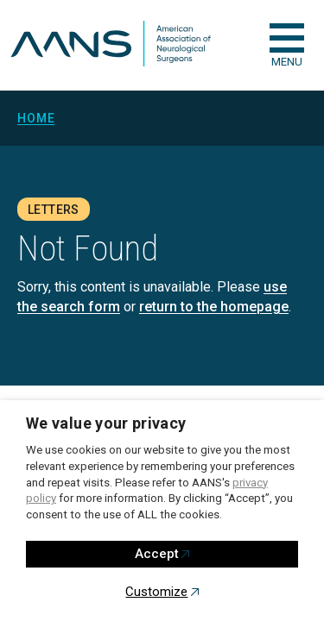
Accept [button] (157, 553)
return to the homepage (214, 306)
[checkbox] (287, 38)
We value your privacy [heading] (106, 423)
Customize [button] (156, 591)
